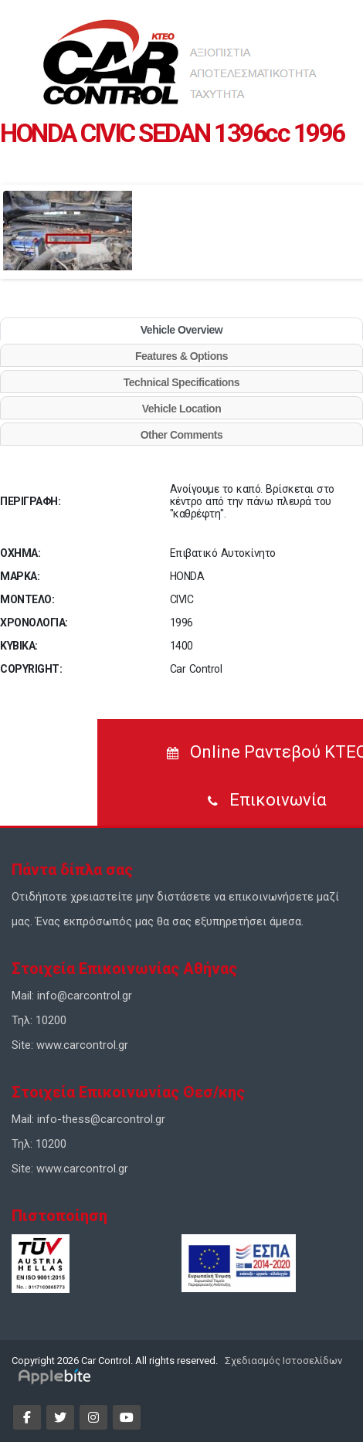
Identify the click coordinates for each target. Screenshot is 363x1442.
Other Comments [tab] (182, 435)
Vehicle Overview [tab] (181, 330)
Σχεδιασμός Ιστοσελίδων (282, 1360)
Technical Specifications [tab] (181, 382)
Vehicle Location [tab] (181, 408)
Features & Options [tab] (181, 356)
